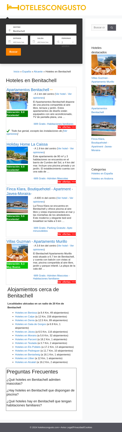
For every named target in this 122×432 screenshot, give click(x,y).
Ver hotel (61, 94)
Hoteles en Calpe (24, 316)
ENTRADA (17, 38)
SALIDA (40, 38)
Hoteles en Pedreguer (27, 350)
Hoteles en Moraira (26, 335)
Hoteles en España (102, 173)
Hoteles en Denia (24, 320)
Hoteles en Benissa (26, 312)
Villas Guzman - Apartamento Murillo (37, 241)
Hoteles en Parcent (26, 339)
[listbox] (68, 44)
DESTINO (16, 27)
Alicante (38, 71)
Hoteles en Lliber (24, 358)
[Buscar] (112, 27)
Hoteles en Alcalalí (25, 362)
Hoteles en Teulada (26, 343)
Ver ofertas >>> (67, 127)
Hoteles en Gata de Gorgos (30, 324)
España (26, 71)
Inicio (17, 71)
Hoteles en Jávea (25, 331)
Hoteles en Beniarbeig (27, 354)
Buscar (13, 52)
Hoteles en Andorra (102, 178)
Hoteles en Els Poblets (28, 347)
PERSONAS (66, 38)
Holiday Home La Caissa (27, 144)
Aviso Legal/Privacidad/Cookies (76, 427)
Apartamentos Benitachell (28, 90)
